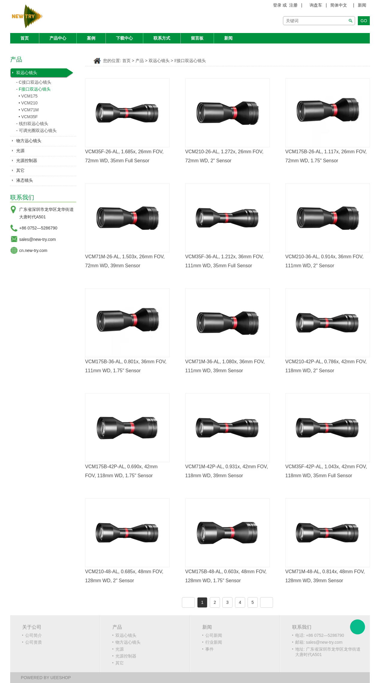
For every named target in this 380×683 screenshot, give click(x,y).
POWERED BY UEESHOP (46, 677)
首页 (24, 38)
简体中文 (338, 5)
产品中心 (57, 38)
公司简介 (33, 635)
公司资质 (33, 642)
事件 (209, 649)
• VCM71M (29, 109)
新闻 (362, 5)
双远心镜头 (26, 72)
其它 (20, 170)
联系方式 (161, 38)
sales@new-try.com (37, 239)
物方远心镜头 (28, 140)
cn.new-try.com (33, 250)
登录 (277, 5)
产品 (139, 60)
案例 (91, 38)
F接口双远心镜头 (35, 89)
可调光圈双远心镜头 (38, 130)
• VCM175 (28, 96)
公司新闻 (213, 635)
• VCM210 (28, 102)
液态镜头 (24, 180)
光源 (20, 150)
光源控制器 (26, 160)
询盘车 (316, 5)
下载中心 (124, 38)
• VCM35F (28, 116)
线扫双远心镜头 (33, 123)
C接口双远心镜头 (35, 82)
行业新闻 (213, 642)
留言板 (197, 38)
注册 (293, 5)
